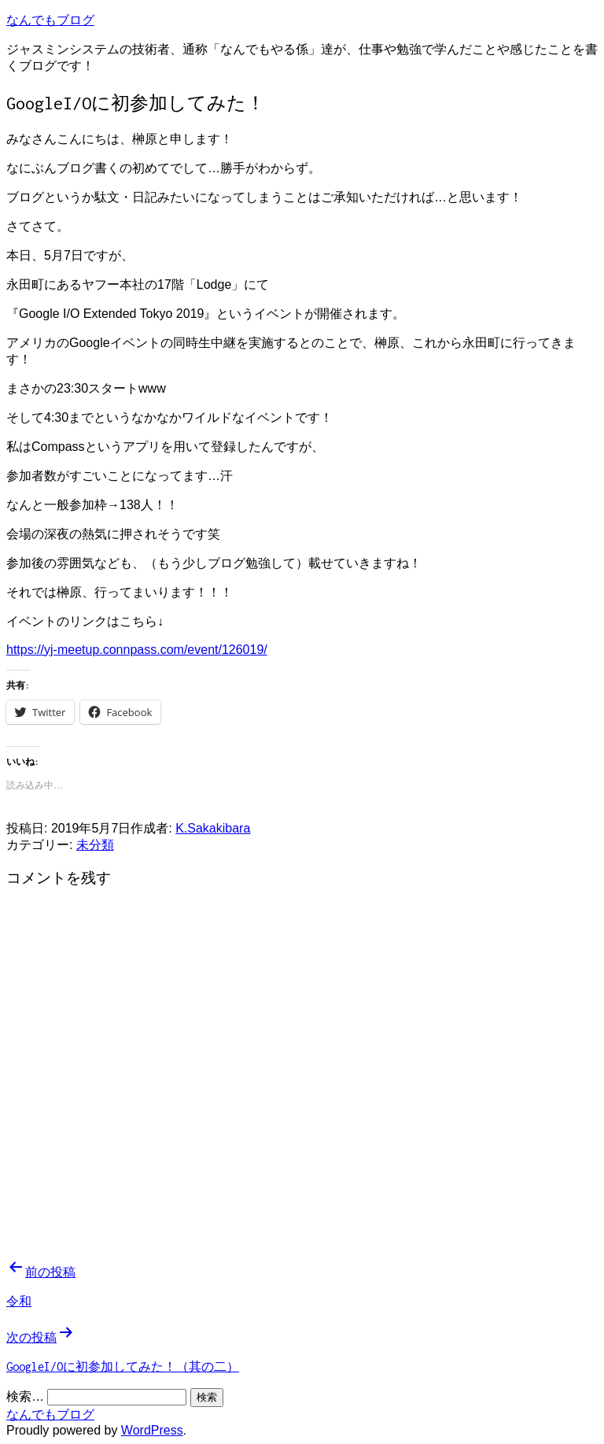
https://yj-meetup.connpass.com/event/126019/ (136, 649)
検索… (25, 1396)
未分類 (95, 844)
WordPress (152, 1430)
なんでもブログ (50, 20)
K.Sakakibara (212, 828)
